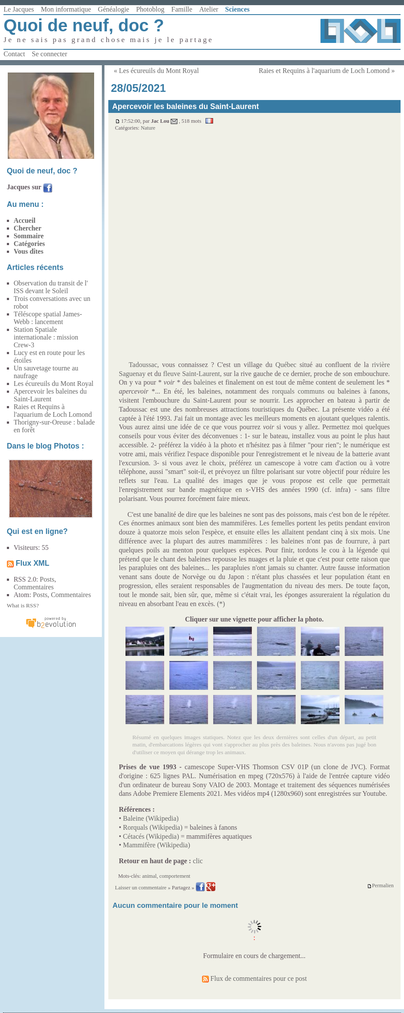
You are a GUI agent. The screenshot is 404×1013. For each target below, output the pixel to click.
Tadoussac (143, 364)
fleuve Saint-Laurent (191, 373)
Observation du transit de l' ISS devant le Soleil (51, 286)
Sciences (237, 9)
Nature (148, 128)
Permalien (380, 886)
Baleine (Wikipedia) (151, 818)
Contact (14, 54)
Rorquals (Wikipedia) (152, 827)
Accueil (25, 220)
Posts (47, 579)
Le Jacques (18, 9)
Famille (182, 9)
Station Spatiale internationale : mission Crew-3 (46, 337)
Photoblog (150, 9)
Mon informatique (66, 9)
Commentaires (34, 587)
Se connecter (49, 54)
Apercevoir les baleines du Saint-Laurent (50, 395)
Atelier (208, 9)
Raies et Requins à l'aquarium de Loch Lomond (53, 410)
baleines (205, 382)
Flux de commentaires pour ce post (254, 978)
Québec (286, 364)
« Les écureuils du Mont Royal (156, 70)
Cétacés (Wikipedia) (151, 836)
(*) (221, 603)
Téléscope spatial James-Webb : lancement (48, 317)
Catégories (29, 243)
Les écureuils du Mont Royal (54, 383)
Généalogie (113, 9)
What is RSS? (23, 605)
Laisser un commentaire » (143, 888)
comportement (174, 876)
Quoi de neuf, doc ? (83, 25)
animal (149, 876)
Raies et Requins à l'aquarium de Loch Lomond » (327, 70)
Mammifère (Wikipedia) (156, 845)
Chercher (28, 228)
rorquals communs (298, 391)
